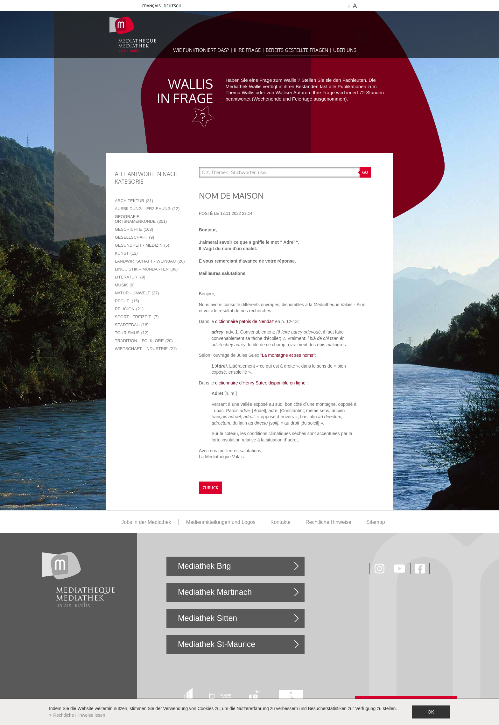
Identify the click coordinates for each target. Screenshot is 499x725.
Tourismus (132, 332)
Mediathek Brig (204, 565)
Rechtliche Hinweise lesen (79, 715)
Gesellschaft (134, 237)
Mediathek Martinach (215, 592)
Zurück (210, 487)
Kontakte (281, 522)
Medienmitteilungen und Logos (221, 522)
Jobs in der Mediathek (146, 522)
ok (431, 711)
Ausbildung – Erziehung (147, 208)
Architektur (134, 200)
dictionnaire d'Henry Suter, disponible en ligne (260, 382)
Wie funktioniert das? (201, 50)
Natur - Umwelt (137, 293)
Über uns (344, 50)
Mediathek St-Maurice (216, 644)
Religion (129, 308)
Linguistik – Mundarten (146, 269)
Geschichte (134, 229)
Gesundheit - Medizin (142, 245)
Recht (127, 301)
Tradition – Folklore (144, 340)
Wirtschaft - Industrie (146, 348)
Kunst (126, 253)
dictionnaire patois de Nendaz (244, 321)
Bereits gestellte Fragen (297, 50)
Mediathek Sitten (207, 618)
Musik (125, 285)
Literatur (130, 277)
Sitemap (375, 522)
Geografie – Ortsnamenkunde (141, 219)
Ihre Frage (247, 50)
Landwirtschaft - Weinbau (150, 261)
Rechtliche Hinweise (328, 522)
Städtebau (132, 324)
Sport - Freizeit (137, 316)
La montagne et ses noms (287, 355)
